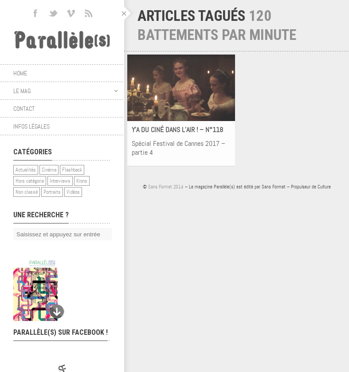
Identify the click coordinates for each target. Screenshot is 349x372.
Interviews (60, 180)
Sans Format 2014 (166, 187)
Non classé (27, 192)
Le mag (65, 91)
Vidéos (73, 192)
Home (20, 73)
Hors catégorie (30, 180)
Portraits (52, 192)
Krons (81, 180)
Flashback (72, 169)
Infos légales (31, 126)
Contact (24, 109)
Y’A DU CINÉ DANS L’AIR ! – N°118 (177, 129)
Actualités (26, 169)
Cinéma (49, 169)
